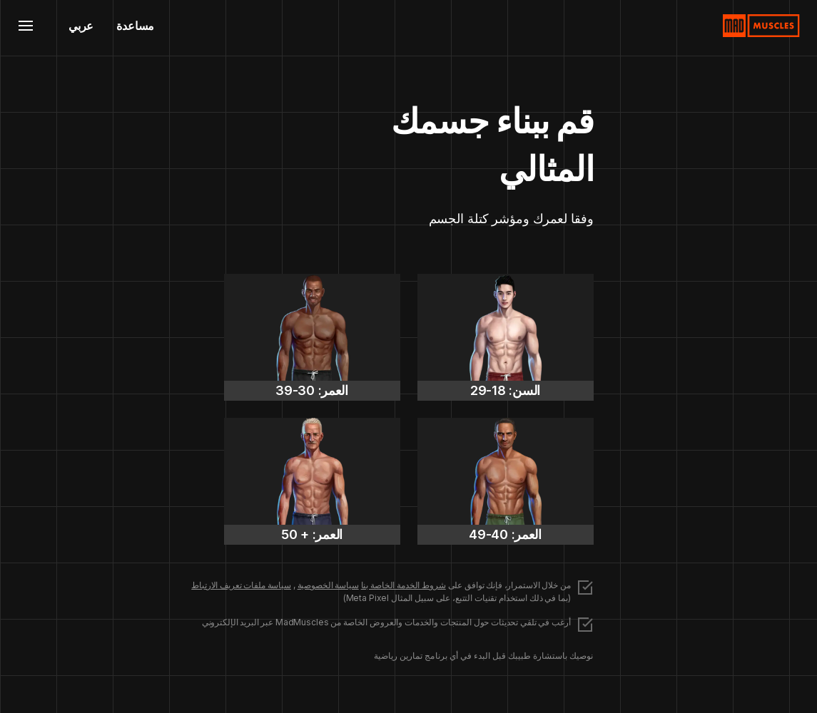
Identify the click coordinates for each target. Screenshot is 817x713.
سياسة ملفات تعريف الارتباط (241, 585)
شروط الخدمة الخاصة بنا (403, 585)
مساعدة (135, 26)
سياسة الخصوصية (328, 585)
